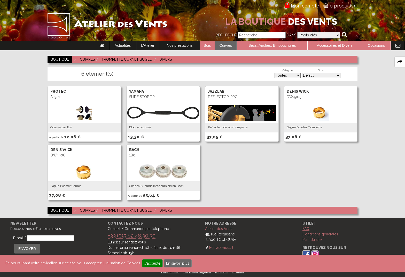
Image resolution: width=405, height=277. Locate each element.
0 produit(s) (339, 6)
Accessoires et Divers (335, 45)
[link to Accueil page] (102, 46)
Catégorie (288, 70)
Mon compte (305, 6)
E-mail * (19, 238)
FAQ (305, 229)
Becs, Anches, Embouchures (272, 45)
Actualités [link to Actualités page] (123, 45)
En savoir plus (177, 263)
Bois (207, 45)
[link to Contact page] (398, 46)
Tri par (321, 70)
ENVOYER (27, 249)
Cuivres (226, 45)
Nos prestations (180, 45)
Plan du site (312, 240)
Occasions (376, 45)
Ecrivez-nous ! (221, 248)
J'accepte (152, 263)
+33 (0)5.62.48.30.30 (131, 235)
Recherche (226, 35)
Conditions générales (320, 234)
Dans (291, 35)
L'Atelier (147, 45)
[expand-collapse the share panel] (400, 62)
